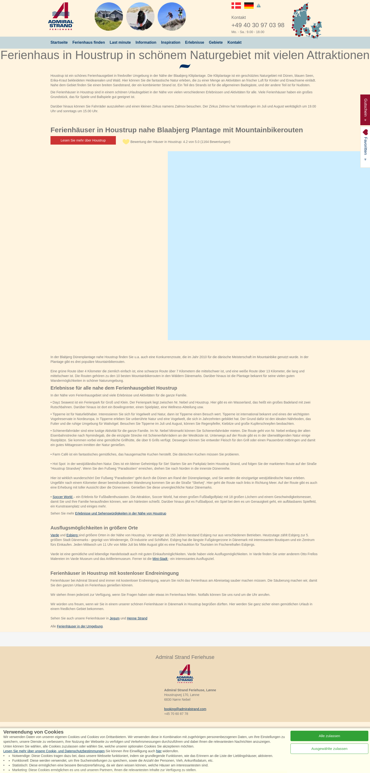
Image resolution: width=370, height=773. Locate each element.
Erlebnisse (194, 42)
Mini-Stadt (160, 559)
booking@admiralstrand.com (185, 709)
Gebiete (216, 42)
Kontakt (234, 42)
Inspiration (171, 42)
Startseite (59, 42)
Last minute (120, 42)
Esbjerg (72, 535)
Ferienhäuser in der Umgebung (80, 626)
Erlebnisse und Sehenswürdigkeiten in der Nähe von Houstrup (120, 513)
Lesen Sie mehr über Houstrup (83, 140)
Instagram (114, 733)
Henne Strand (137, 618)
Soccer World (63, 497)
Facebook (86, 733)
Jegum (115, 618)
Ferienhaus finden (88, 42)
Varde (54, 535)
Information (146, 42)
